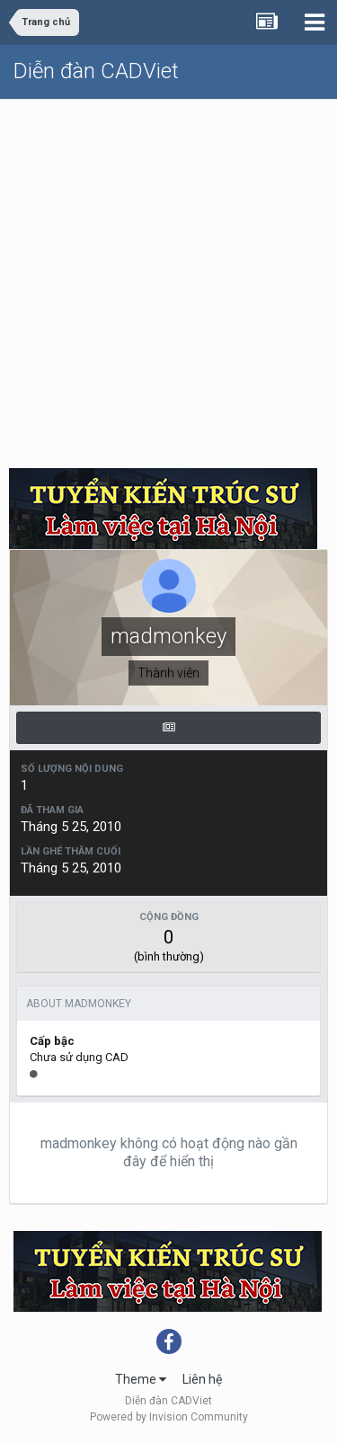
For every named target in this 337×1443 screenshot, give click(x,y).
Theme (140, 1379)
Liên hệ (202, 1379)
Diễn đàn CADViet (96, 71)
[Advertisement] (168, 277)
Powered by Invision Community (169, 1417)
